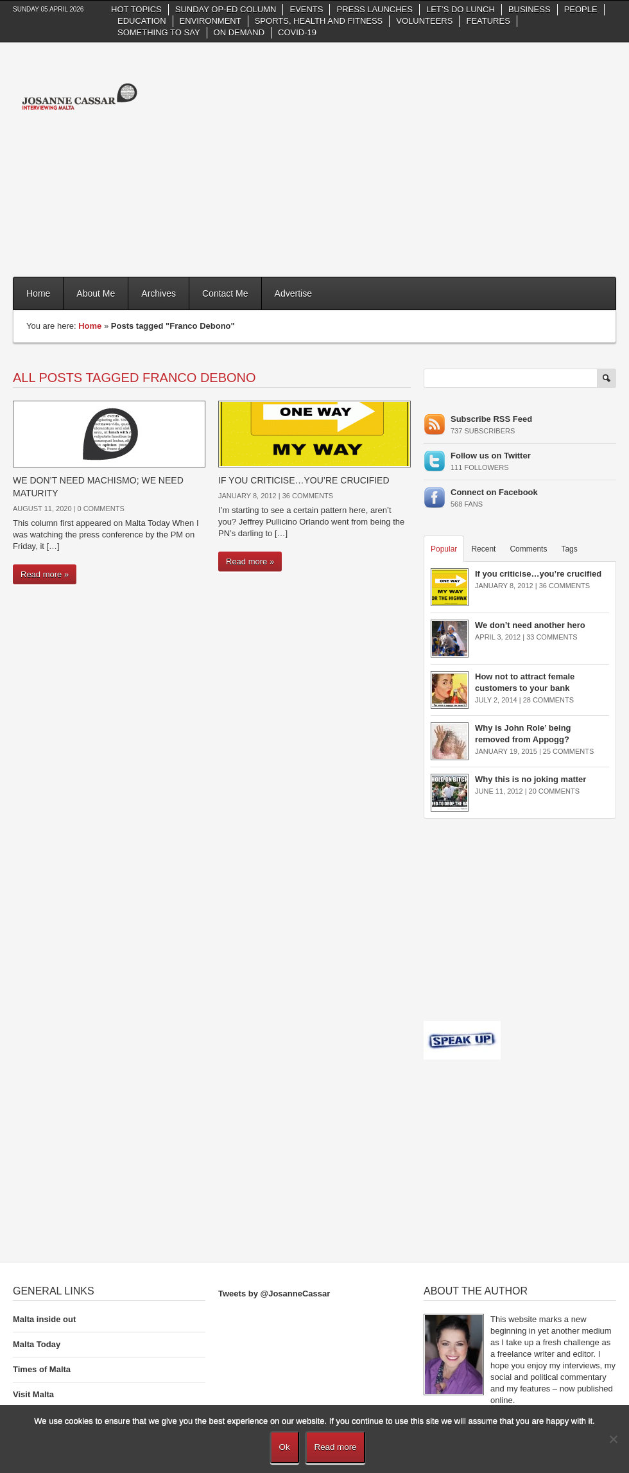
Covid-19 (297, 32)
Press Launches (374, 9)
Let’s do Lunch (460, 9)
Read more (335, 1447)
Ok (284, 1447)
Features (488, 21)
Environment (210, 21)
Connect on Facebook (494, 492)
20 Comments (554, 791)
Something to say (158, 32)
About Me (95, 293)
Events (306, 9)
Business (529, 9)
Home (38, 293)
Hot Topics (136, 9)
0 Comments (100, 508)
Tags (569, 549)
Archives (158, 293)
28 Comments (548, 700)
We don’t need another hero (530, 625)
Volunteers (424, 21)
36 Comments (307, 496)
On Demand (239, 32)
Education (141, 21)
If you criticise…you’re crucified (304, 480)
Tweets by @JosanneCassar (274, 1293)
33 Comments (551, 637)
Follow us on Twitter (491, 455)
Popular (444, 549)
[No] (613, 1439)
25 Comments (568, 751)
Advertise (293, 293)
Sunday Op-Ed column (226, 9)
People (581, 9)
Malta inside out (44, 1319)
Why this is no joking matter (530, 779)
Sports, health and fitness (319, 21)
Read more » (45, 574)
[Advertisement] (444, 158)
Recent (483, 549)
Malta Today (36, 1344)
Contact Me (225, 293)
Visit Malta (33, 1394)
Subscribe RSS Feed (491, 419)
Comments (528, 549)
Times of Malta (42, 1369)
